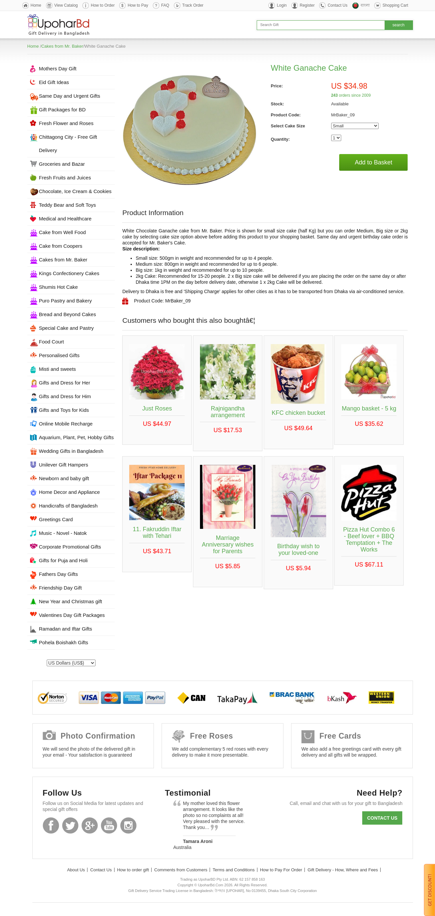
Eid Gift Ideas (54, 82)
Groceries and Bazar (62, 164)
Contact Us (337, 5)
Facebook (51, 825)
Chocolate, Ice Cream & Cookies (75, 191)
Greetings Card (56, 519)
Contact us (382, 818)
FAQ (165, 5)
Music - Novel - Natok (63, 533)
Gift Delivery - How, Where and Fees (342, 869)
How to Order (103, 5)
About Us (76, 869)
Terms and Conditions (234, 869)
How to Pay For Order (281, 869)
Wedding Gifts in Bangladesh (71, 451)
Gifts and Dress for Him (65, 396)
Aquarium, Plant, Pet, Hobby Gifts (76, 437)
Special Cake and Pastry (66, 328)
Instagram (128, 825)
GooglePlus (89, 825)
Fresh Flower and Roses (66, 123)
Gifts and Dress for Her (64, 382)
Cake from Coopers (60, 246)
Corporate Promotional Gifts (70, 547)
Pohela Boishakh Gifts (63, 642)
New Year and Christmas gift (70, 601)
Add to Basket (373, 162)
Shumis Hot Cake (58, 287)
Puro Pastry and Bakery (65, 300)
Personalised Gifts (59, 355)
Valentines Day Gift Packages (72, 615)
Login (281, 5)
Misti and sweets (57, 369)
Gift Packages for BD (62, 109)
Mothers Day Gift (58, 68)
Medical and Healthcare (65, 218)
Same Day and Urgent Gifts (69, 96)
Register (307, 5)
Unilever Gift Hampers (63, 465)
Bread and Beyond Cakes (67, 314)
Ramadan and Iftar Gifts (65, 629)
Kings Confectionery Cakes (69, 273)
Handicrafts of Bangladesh (68, 506)
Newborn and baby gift (64, 478)
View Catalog (66, 5)
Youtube (109, 825)
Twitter (70, 825)
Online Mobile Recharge (66, 423)
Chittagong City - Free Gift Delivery (68, 143)
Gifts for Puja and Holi (63, 560)
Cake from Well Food (62, 232)
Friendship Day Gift (60, 588)
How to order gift (133, 869)
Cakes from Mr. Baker (62, 46)
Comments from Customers (180, 869)
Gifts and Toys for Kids (64, 410)
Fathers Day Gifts (58, 574)
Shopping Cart (395, 5)
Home (36, 5)
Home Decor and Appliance (69, 492)
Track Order (193, 5)
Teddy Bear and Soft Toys (67, 205)
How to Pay (138, 5)
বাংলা (365, 5)
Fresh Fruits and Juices (65, 177)
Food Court (51, 341)
